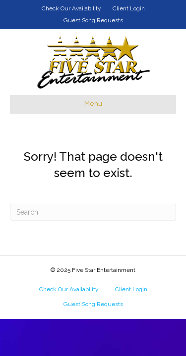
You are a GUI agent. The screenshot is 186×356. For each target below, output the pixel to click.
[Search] (93, 212)
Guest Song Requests (93, 20)
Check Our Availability (71, 8)
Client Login (129, 8)
